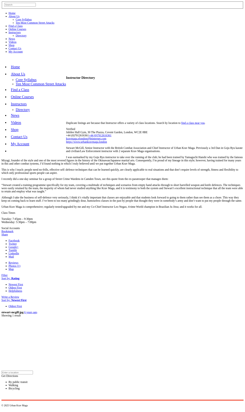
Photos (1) (14, 265)
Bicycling (14, 388)
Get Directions (9, 375)
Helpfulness (15, 290)
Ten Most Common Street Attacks (35, 22)
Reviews (13, 262)
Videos (12, 41)
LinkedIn (14, 253)
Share (4, 234)
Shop (11, 45)
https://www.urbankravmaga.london (86, 141)
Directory (21, 35)
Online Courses (17, 29)
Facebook (14, 240)
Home (12, 13)
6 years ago (30, 312)
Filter (4, 275)
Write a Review (10, 296)
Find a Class (16, 25)
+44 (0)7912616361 (100, 135)
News (12, 38)
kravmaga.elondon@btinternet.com (86, 138)
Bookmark (7, 231)
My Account (16, 51)
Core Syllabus (24, 19)
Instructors (15, 32)
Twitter (13, 243)
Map (11, 269)
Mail (11, 256)
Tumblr (13, 250)
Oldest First (15, 287)
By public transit (18, 381)
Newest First (16, 284)
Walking (13, 385)
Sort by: (10, 278)
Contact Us (15, 48)
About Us (14, 16)
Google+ (14, 247)
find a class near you (193, 122)
